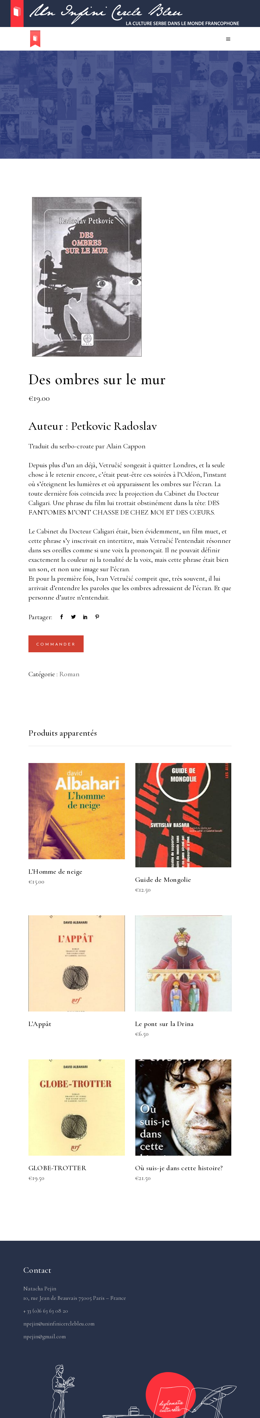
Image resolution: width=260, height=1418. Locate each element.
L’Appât (39, 1024)
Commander (56, 644)
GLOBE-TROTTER (57, 1168)
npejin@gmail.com (44, 1336)
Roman (69, 674)
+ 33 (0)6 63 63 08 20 (45, 1310)
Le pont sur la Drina (164, 1024)
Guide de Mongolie (163, 879)
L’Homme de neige (55, 871)
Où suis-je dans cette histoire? (179, 1168)
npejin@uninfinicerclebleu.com (58, 1323)
